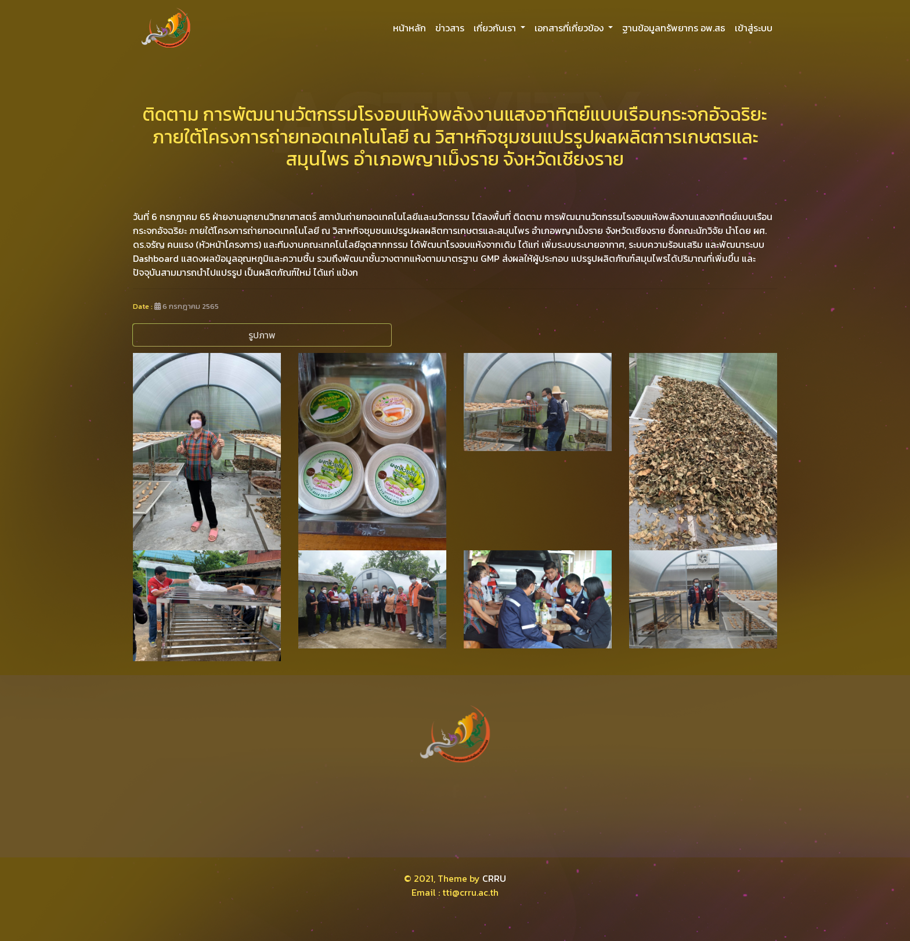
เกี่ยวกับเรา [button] (496, 28)
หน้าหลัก (409, 28)
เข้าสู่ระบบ (753, 28)
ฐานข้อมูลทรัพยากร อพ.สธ (673, 28)
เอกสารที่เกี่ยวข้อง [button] (570, 28)
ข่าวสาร (449, 28)
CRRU (494, 878)
